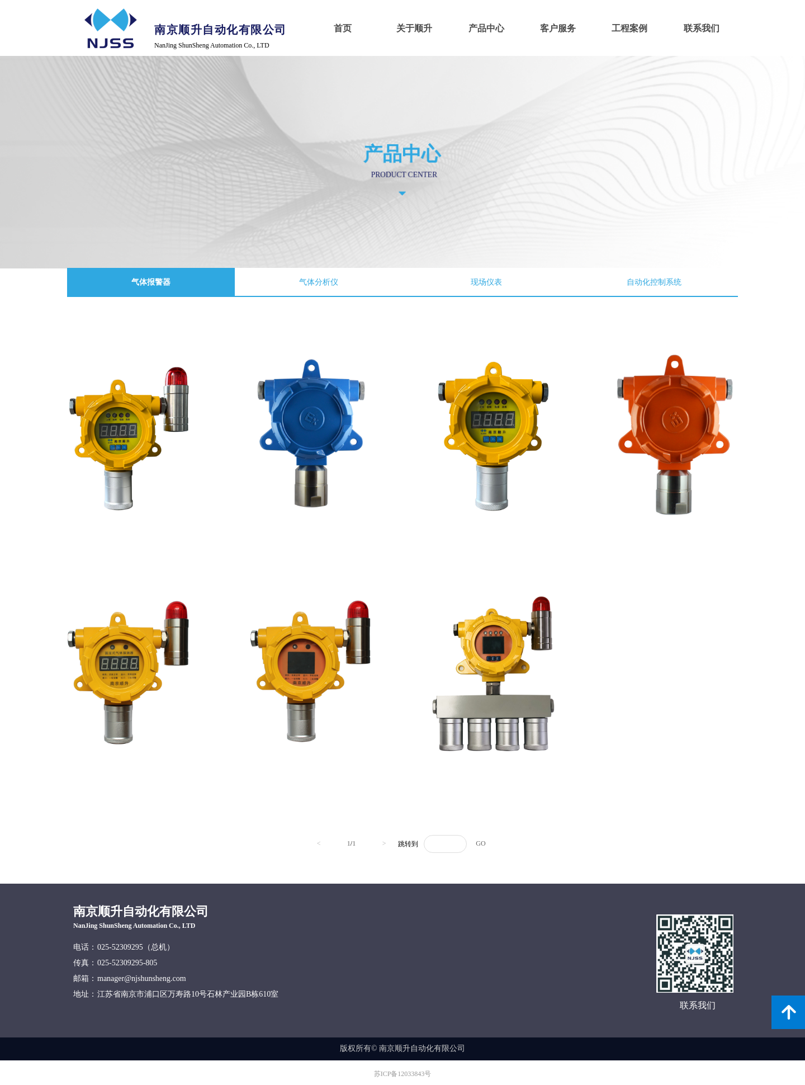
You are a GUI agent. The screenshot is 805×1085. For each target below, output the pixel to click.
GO (480, 843)
